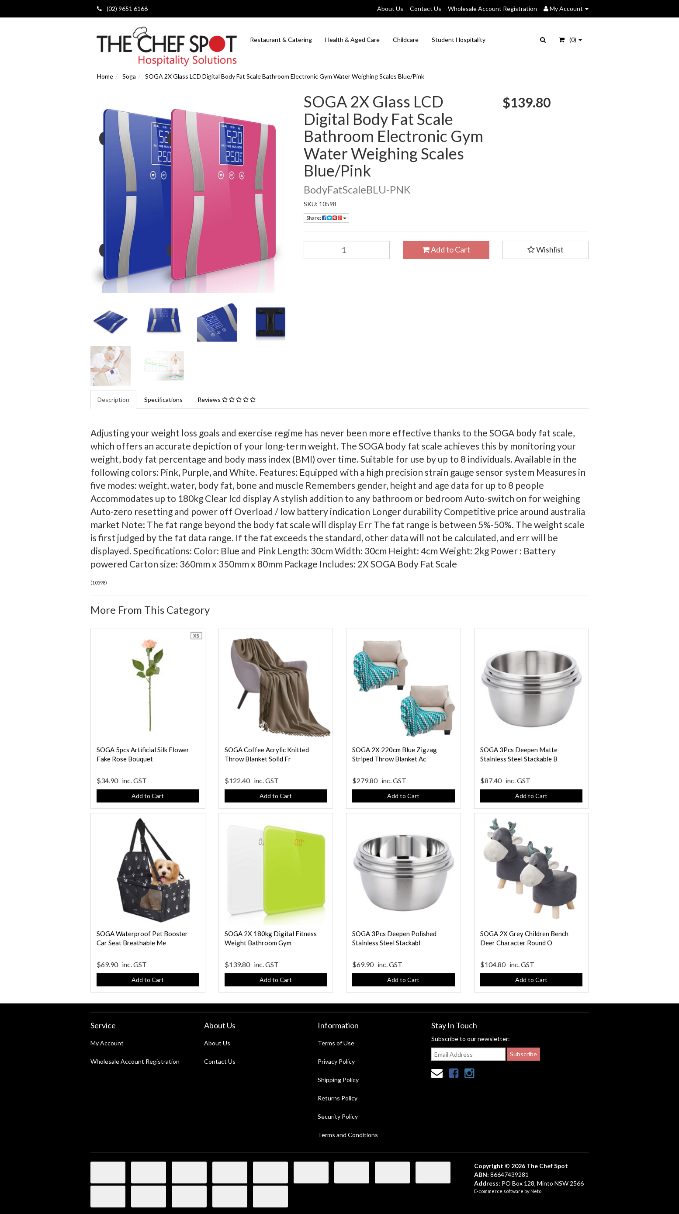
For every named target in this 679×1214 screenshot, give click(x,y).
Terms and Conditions (348, 1134)
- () (570, 39)
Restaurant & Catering (281, 39)
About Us (390, 8)
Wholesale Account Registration (492, 8)
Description (113, 399)
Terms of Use (336, 1043)
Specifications (163, 399)
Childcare (406, 39)
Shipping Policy (338, 1079)
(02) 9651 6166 (122, 8)
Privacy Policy (336, 1061)
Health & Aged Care (352, 39)
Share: (326, 217)
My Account (107, 1043)
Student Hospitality (458, 39)
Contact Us (425, 8)
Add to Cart (446, 249)
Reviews (226, 399)
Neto (535, 1191)
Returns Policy (337, 1098)
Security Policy (338, 1116)
